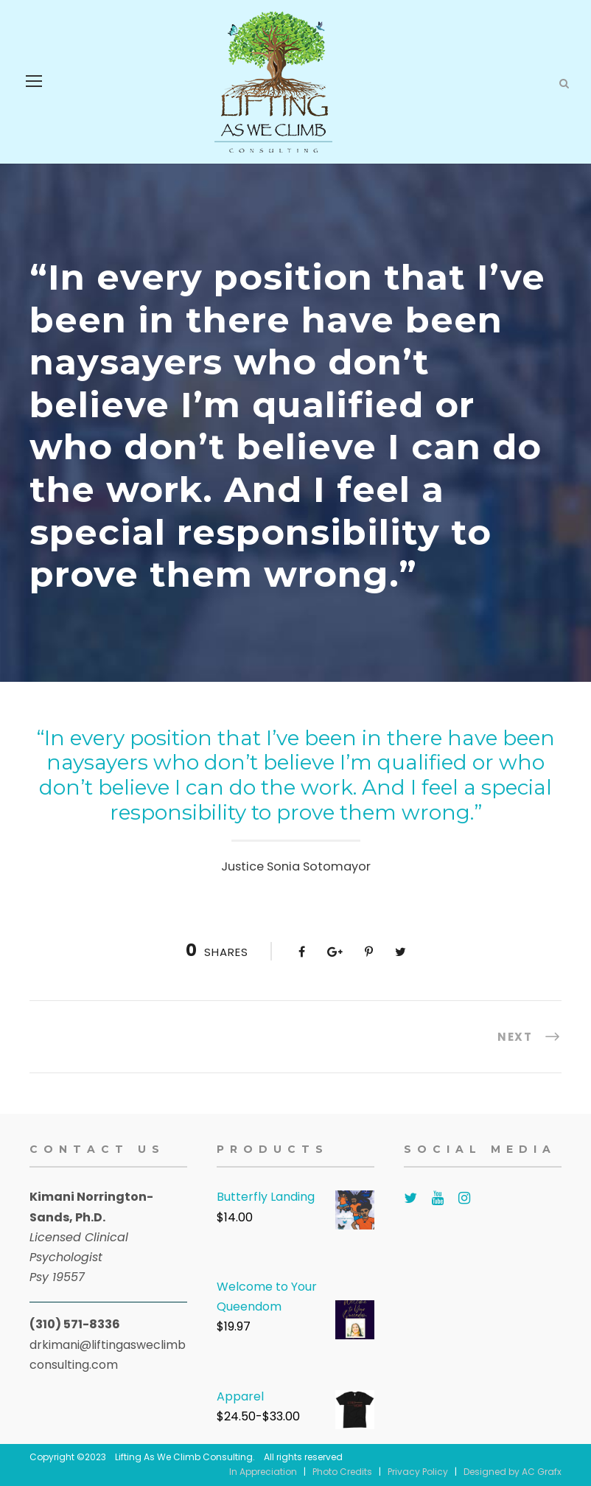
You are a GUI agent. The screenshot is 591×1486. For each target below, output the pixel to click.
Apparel (240, 1396)
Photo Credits (342, 1471)
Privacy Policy (418, 1471)
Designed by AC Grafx (513, 1471)
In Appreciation (263, 1471)
